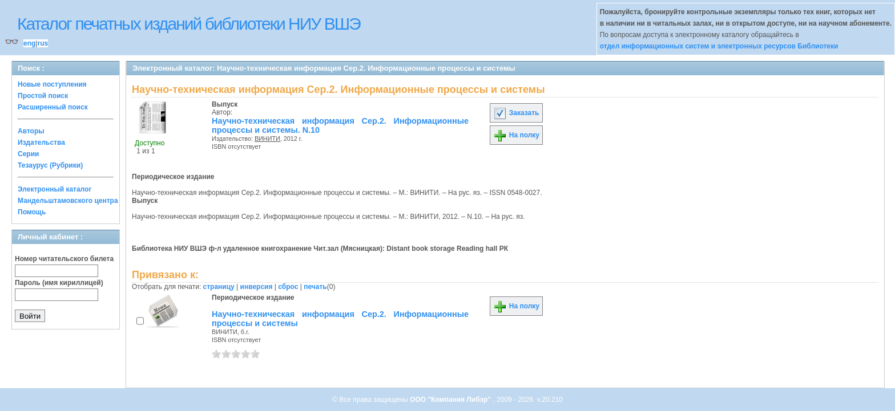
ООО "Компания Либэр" (451, 400)
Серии (28, 154)
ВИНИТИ (267, 138)
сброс (288, 287)
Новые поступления (52, 84)
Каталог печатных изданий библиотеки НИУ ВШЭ (188, 23)
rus (42, 43)
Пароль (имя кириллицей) (59, 283)
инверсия (256, 287)
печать (315, 287)
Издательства (41, 143)
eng (29, 43)
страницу (219, 287)
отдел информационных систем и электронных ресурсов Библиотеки (719, 46)
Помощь (32, 212)
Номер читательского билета (64, 259)
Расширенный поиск (53, 107)
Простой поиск (43, 96)
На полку (516, 135)
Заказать (516, 113)
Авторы (31, 131)
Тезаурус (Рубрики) (50, 165)
